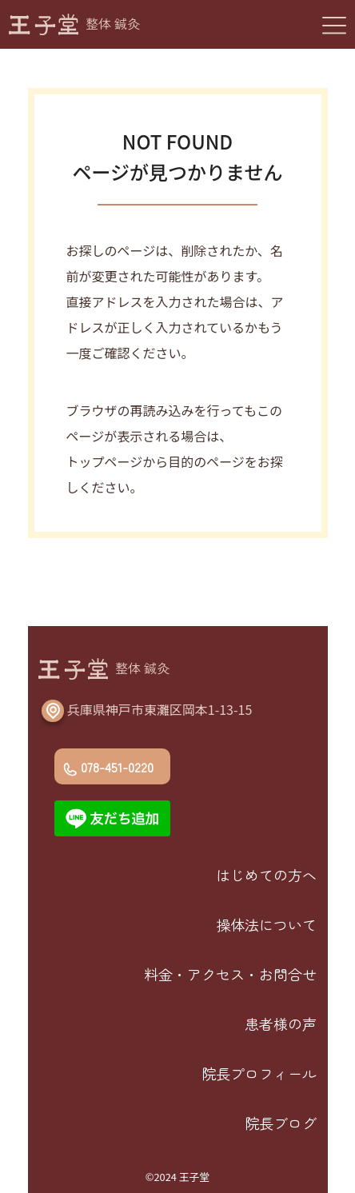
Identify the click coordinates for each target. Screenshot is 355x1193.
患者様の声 (281, 1023)
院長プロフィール (259, 1073)
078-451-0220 (117, 766)
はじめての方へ (266, 874)
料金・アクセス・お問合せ (230, 974)
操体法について (266, 924)
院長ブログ (281, 1122)
